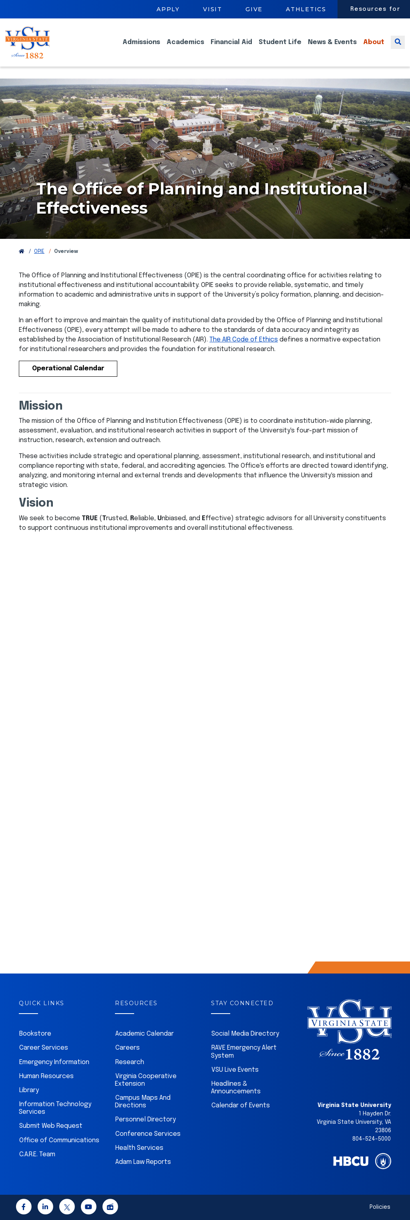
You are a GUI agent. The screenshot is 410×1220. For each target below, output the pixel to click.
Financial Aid (231, 48)
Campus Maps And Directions (143, 1102)
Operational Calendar (68, 368)
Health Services (139, 1148)
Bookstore (35, 1033)
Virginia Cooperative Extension (146, 1080)
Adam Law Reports (143, 1162)
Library (29, 1090)
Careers (127, 1047)
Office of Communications (59, 1140)
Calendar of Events (240, 1105)
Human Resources (46, 1076)
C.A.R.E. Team (37, 1154)
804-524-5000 (371, 1139)
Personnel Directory (145, 1119)
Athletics (306, 9)
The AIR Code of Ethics (243, 339)
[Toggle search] (398, 48)
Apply (168, 9)
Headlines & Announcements (236, 1088)
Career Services (43, 1047)
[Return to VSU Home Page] (21, 251)
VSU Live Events (235, 1069)
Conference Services (148, 1134)
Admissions (141, 48)
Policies (380, 1207)
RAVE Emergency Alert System (244, 1051)
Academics (185, 48)
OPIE (39, 251)
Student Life (280, 48)
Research (129, 1062)
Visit (212, 9)
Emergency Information (54, 1062)
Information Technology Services (55, 1108)
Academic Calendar (144, 1033)
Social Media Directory (245, 1033)
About (373, 48)
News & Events (332, 48)
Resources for (375, 9)
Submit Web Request (50, 1126)
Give (254, 9)
